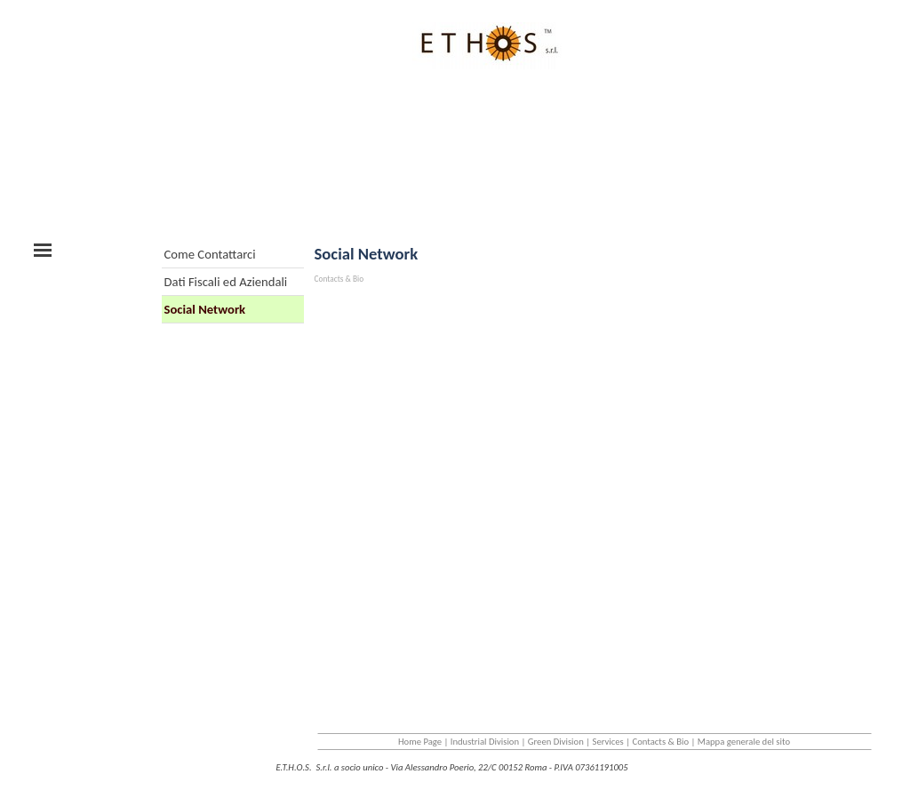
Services (608, 741)
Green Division (556, 741)
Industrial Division (485, 741)
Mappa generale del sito (744, 741)
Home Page (420, 741)
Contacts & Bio (661, 741)
